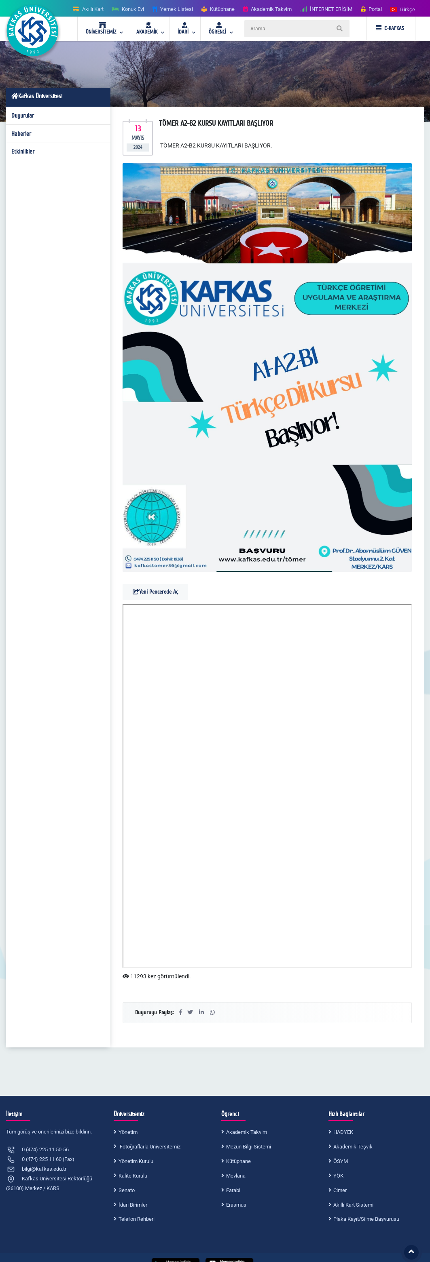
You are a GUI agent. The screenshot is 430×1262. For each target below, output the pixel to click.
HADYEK (343, 1132)
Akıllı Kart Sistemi (353, 1205)
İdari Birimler (133, 1205)
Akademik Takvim (246, 1132)
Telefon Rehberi (137, 1219)
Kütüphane (238, 1161)
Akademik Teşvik (353, 1147)
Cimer (340, 1190)
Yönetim (128, 1132)
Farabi (233, 1190)
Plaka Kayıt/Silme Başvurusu (366, 1219)
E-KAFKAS (390, 28)
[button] (403, 9)
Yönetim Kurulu (136, 1161)
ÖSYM (340, 1161)
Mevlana (236, 1176)
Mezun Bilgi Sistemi (248, 1147)
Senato (127, 1190)
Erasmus (236, 1205)
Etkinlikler (22, 151)
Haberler (21, 133)
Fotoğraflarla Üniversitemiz (149, 1147)
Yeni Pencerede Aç (155, 591)
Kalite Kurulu (133, 1176)
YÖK (338, 1176)
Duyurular (22, 115)
